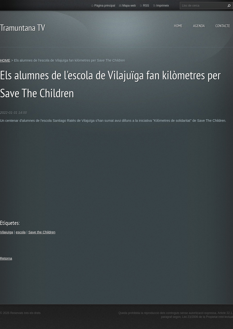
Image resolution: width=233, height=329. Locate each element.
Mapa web (129, 5)
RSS (146, 5)
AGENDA (199, 25)
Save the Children (41, 232)
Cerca (228, 5)
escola (20, 232)
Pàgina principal (104, 5)
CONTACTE (223, 25)
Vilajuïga (6, 232)
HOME (178, 25)
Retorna (6, 258)
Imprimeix (162, 5)
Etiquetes (9, 223)
